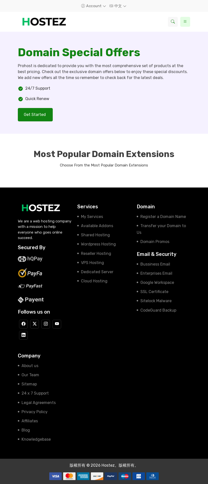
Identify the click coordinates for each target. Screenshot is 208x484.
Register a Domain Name (163, 216)
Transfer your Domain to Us (161, 229)
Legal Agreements (39, 402)
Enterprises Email (156, 273)
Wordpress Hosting (98, 244)
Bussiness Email (155, 264)
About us (30, 365)
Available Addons (97, 225)
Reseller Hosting (96, 253)
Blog (26, 430)
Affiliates (30, 421)
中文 (116, 6)
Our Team (30, 375)
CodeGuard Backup (158, 310)
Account (92, 6)
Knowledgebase (36, 439)
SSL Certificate (154, 291)
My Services (92, 216)
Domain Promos (154, 241)
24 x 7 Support (35, 393)
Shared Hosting (95, 235)
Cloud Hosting (94, 281)
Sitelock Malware (156, 300)
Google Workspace (157, 282)
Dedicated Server (97, 271)
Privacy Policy (35, 411)
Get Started (35, 114)
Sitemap (29, 384)
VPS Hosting (92, 262)
